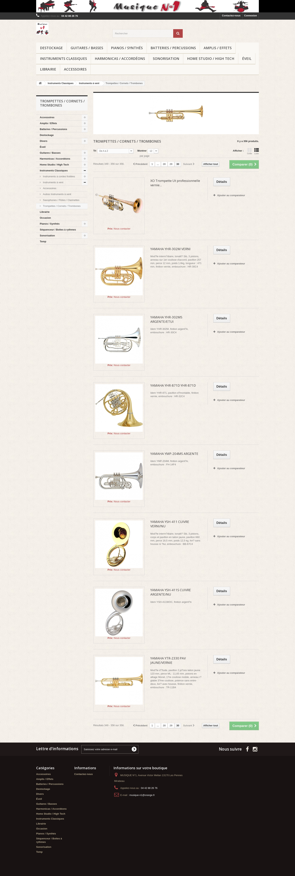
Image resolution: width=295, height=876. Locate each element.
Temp (43, 241)
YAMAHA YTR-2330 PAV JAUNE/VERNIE (168, 660)
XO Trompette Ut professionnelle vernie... (175, 182)
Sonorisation (166, 58)
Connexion (250, 15)
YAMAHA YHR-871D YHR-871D (173, 385)
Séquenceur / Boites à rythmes (58, 229)
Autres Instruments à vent (56, 194)
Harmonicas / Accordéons (120, 58)
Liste (256, 151)
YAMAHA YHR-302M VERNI (170, 249)
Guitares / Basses (87, 48)
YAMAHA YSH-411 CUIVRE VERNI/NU (169, 523)
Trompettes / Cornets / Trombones (61, 206)
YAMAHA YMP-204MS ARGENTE (174, 453)
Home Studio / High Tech (210, 58)
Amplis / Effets (218, 48)
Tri (94, 150)
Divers (43, 141)
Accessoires (75, 69)
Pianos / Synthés (127, 48)
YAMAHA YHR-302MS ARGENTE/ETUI (166, 319)
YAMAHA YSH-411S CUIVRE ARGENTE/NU (170, 592)
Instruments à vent (52, 182)
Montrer (142, 150)
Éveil (246, 58)
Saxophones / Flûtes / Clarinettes (60, 200)
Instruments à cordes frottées (58, 176)
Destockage (51, 48)
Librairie (48, 69)
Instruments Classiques (63, 58)
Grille (249, 151)
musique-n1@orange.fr (142, 795)
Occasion (45, 217)
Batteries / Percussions (173, 48)
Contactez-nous (231, 15)
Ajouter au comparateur (231, 195)
